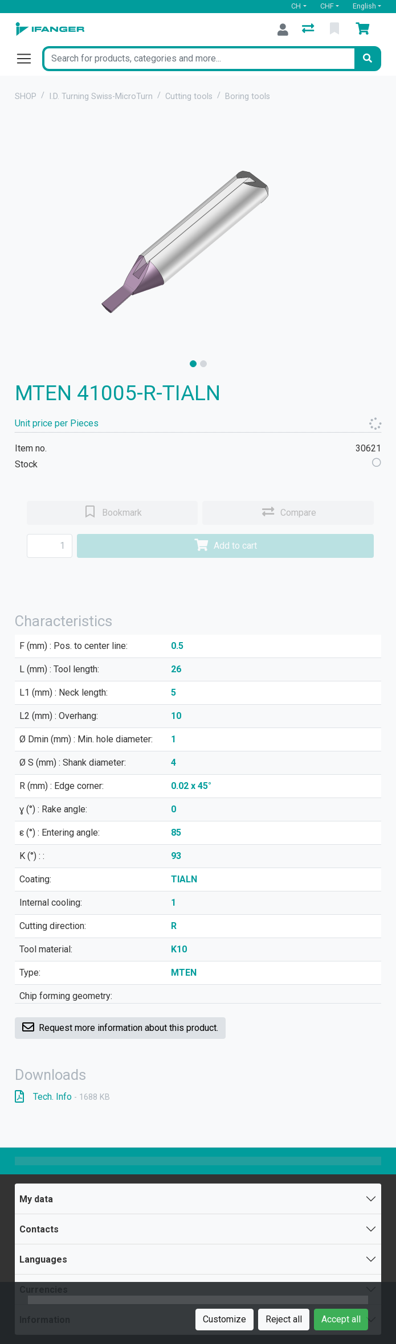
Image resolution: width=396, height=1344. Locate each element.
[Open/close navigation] (28, 59)
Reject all (284, 1319)
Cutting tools (189, 96)
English (364, 6)
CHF (327, 6)
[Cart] (364, 30)
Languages (43, 1259)
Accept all (341, 1319)
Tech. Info (62, 1096)
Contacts (39, 1229)
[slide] (193, 363)
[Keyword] (198, 58)
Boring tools (247, 96)
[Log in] (283, 29)
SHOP (25, 96)
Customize (224, 1319)
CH (296, 6)
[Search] (367, 58)
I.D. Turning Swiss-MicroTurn (101, 96)
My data (36, 1199)
